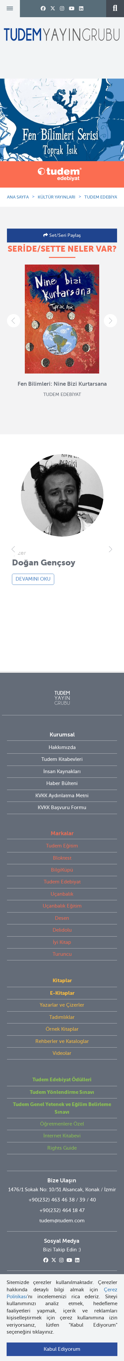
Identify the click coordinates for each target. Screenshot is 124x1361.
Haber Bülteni (62, 783)
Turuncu (62, 954)
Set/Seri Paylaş (64, 235)
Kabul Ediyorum (62, 1349)
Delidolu (62, 930)
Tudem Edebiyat (62, 881)
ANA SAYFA (18, 197)
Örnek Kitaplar (62, 1029)
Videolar (62, 1053)
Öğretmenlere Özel (62, 1124)
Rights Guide (62, 1148)
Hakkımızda (62, 747)
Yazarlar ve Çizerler (62, 1005)
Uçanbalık (62, 894)
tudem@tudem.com (62, 1220)
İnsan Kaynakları (62, 771)
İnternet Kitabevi (62, 1135)
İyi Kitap (62, 942)
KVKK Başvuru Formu (62, 807)
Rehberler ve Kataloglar (62, 1041)
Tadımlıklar (62, 1017)
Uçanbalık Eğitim (62, 906)
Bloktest (62, 858)
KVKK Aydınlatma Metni (62, 795)
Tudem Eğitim (62, 845)
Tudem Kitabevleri (62, 759)
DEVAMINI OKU (33, 579)
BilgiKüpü (62, 870)
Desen (62, 918)
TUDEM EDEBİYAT (101, 197)
